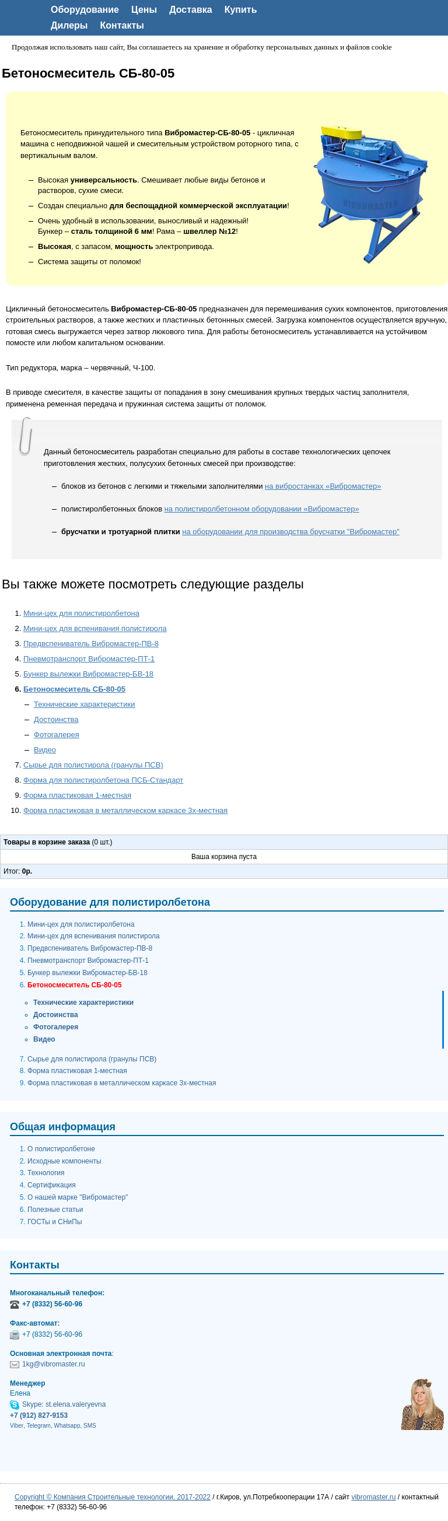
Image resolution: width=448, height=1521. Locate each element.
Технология (46, 1173)
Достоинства (56, 719)
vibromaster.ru (373, 1497)
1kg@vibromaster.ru (53, 1364)
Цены (144, 10)
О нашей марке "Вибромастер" (77, 1197)
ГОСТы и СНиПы (54, 1222)
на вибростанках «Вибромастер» (323, 486)
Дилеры (69, 25)
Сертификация (51, 1185)
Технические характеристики (84, 704)
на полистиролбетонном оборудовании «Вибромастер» (261, 508)
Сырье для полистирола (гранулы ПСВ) (93, 765)
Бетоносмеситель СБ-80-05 (74, 689)
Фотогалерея (56, 734)
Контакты (122, 25)
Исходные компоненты (64, 1161)
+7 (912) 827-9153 (39, 1415)
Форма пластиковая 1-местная (77, 795)
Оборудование (85, 10)
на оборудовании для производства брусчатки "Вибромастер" (291, 531)
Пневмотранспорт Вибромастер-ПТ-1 (89, 658)
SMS (89, 1425)
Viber (16, 1425)
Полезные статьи (55, 1209)
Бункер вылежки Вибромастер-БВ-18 (88, 674)
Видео (45, 749)
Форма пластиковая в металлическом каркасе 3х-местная (125, 810)
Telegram (39, 1425)
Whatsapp (67, 1425)
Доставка (190, 10)
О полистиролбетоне (61, 1149)
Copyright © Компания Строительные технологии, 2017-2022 (113, 1497)
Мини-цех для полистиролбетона (81, 613)
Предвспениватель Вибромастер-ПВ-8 (91, 643)
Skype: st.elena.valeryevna (64, 1404)
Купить (241, 10)
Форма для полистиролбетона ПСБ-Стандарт (103, 780)
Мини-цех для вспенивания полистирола (95, 628)
